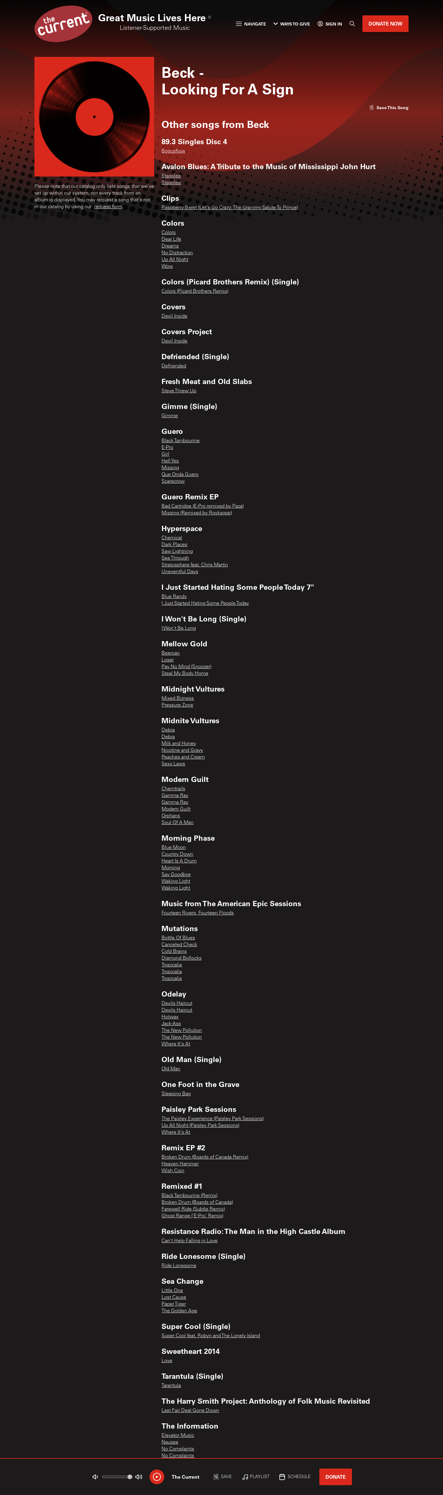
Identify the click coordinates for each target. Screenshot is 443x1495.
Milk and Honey (179, 743)
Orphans (171, 816)
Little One (172, 1290)
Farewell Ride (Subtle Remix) (193, 1209)
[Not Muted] (95, 1477)
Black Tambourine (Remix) (190, 1195)
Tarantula (171, 1385)
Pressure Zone (177, 705)
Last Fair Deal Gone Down (190, 1410)
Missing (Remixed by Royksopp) (197, 513)
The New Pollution (182, 1030)
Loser (168, 660)
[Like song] (389, 107)
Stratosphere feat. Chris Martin (195, 565)
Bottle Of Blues (178, 938)
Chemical (172, 538)
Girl (165, 454)
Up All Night (175, 259)
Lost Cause (174, 1297)
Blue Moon (174, 847)
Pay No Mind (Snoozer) (186, 666)
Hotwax (170, 1017)
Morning (171, 868)
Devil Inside (174, 316)
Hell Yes (170, 461)
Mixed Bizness (178, 698)
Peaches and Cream (183, 757)
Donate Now (385, 23)
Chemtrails (173, 789)
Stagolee (171, 176)
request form (108, 206)
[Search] (352, 24)
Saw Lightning (177, 551)
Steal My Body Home (185, 673)
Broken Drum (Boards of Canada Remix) (205, 1157)
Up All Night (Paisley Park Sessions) (200, 1125)
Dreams (170, 246)
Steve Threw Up (179, 391)
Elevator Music (178, 1435)
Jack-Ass (171, 1023)
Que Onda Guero (180, 474)
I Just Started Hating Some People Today (205, 603)
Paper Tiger (174, 1304)
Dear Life (171, 239)
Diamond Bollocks (182, 958)
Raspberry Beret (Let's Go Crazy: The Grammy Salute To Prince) (230, 207)
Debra (168, 730)
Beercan (171, 653)
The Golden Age (179, 1311)
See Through (175, 558)
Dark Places (174, 544)
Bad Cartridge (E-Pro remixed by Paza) (203, 506)
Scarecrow (173, 481)
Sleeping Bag (176, 1094)
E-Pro (167, 447)
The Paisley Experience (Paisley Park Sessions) (213, 1118)
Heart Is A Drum (179, 861)
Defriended (174, 366)
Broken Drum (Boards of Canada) (197, 1202)
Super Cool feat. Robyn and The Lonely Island (211, 1336)
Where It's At (176, 1044)
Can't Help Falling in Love (190, 1241)
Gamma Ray (175, 795)
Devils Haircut (177, 1003)
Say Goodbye (176, 874)
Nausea (170, 1442)
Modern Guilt (176, 809)
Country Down (177, 854)
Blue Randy (174, 596)
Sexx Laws (173, 764)
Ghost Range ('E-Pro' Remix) (192, 1216)
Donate (335, 1476)
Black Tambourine (181, 440)
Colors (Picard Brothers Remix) (195, 291)
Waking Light (176, 881)
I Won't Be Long (179, 628)
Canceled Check (179, 944)
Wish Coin (173, 1170)
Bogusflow (173, 151)
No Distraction (177, 253)
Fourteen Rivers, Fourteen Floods (198, 913)
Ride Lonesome (179, 1265)
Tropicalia (172, 965)
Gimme (170, 416)
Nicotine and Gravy (182, 750)
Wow (167, 266)
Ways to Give (291, 24)
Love (167, 1360)
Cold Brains (174, 951)
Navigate (251, 24)
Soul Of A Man (178, 822)
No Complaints (178, 1449)
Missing (170, 468)
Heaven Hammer (180, 1164)
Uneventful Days (180, 571)
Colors (169, 232)
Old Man (171, 1069)
